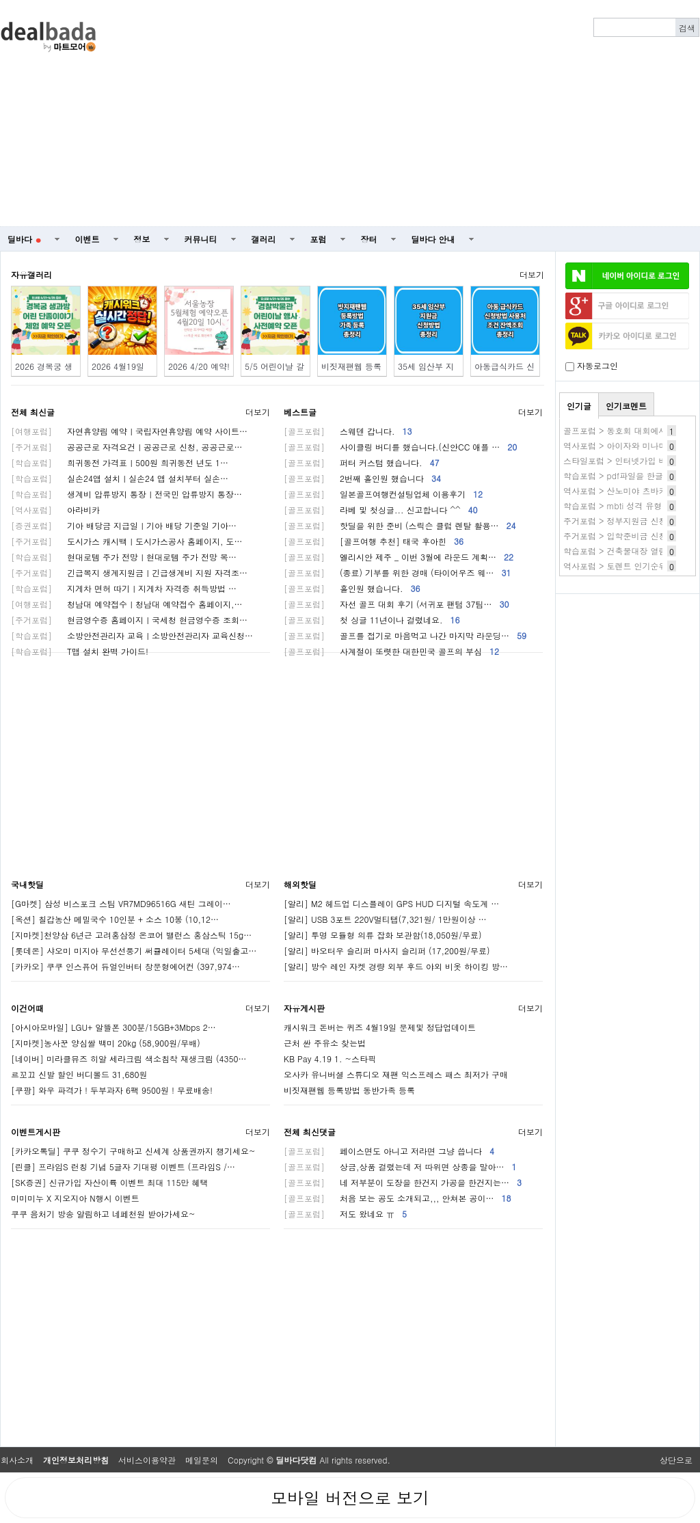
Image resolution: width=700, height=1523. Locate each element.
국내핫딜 (27, 884)
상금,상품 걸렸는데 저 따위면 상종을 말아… (400, 1166)
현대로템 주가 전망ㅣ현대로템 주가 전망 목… (124, 557)
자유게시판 (304, 1008)
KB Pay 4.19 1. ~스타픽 (330, 1058)
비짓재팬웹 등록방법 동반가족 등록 (349, 1090)
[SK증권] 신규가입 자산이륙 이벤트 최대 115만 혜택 (109, 1182)
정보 (142, 239)
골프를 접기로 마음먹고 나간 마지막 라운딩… (405, 635)
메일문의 (201, 1460)
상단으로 (676, 1460)
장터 (369, 239)
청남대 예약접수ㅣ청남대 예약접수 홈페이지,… (127, 604)
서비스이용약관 (147, 1460)
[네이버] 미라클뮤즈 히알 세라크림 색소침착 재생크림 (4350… (129, 1058)
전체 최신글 (33, 412)
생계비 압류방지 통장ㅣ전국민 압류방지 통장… (126, 494)
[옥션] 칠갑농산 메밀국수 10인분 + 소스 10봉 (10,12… (115, 919)
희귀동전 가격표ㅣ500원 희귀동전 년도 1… (119, 462)
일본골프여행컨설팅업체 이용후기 (383, 494)
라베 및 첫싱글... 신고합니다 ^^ (381, 509)
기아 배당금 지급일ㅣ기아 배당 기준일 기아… (124, 525)
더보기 (532, 274)
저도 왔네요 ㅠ (345, 1213)
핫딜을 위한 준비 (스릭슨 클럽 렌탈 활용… (400, 525)
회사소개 (17, 1460)
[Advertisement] (432, 113)
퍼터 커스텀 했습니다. (362, 462)
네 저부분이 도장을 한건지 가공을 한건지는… (403, 1182)
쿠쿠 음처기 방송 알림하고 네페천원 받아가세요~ (103, 1213)
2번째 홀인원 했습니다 (362, 478)
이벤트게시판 (35, 1131)
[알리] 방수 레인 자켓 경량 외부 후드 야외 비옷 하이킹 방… (396, 966)
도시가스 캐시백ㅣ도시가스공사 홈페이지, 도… (127, 541)
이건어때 (27, 1008)
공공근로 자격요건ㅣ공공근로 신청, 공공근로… (127, 447)
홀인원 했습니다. (352, 588)
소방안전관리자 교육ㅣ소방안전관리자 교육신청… (132, 635)
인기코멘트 (626, 406)
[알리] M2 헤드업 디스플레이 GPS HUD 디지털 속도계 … (391, 903)
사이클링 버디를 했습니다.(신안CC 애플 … (400, 447)
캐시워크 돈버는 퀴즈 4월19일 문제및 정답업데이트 (380, 1027)
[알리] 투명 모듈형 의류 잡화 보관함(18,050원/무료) (383, 935)
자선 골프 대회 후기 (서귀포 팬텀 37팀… (396, 604)
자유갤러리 (31, 274)
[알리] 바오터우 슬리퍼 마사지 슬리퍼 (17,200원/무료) (387, 950)
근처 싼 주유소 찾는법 (325, 1043)
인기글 (579, 406)
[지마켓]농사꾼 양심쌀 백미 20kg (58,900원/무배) (105, 1043)
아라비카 (55, 509)
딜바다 (24, 239)
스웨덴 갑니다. (348, 431)
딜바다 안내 (433, 239)
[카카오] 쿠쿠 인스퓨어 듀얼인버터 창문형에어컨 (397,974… (125, 966)
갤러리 (264, 239)
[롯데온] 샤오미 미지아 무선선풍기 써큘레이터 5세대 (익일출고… (134, 950)
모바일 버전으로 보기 (350, 1497)
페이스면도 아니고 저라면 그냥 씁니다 (389, 1151)
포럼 (318, 239)
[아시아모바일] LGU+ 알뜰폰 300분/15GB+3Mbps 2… (113, 1027)
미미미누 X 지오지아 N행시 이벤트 (75, 1198)
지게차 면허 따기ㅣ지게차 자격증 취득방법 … (124, 588)
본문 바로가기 (0, 0)
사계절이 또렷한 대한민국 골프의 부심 (391, 651)
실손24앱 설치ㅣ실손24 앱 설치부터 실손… (119, 478)
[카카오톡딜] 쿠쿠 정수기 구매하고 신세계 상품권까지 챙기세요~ (133, 1151)
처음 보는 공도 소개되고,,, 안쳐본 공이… (397, 1198)
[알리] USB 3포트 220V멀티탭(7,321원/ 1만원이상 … (385, 919)
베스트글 (300, 412)
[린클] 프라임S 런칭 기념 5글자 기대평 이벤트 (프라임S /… (123, 1166)
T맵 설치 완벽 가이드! (79, 651)
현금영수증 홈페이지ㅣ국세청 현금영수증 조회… (129, 619)
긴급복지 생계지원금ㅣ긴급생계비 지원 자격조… (129, 572)
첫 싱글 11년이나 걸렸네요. (372, 619)
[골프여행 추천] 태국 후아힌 (373, 541)
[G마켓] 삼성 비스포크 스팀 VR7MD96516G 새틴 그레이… (121, 903)
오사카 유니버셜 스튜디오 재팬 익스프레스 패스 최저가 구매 (396, 1074)
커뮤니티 (201, 239)
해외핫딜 (300, 884)
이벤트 (87, 239)
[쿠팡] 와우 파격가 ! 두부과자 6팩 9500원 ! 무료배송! (112, 1090)
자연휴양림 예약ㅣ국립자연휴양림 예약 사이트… (129, 431)
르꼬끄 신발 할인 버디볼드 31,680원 (79, 1074)
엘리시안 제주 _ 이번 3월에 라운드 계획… (398, 557)
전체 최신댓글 (310, 1131)
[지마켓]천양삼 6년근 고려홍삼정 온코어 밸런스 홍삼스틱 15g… (131, 935)
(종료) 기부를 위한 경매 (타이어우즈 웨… (397, 572)
